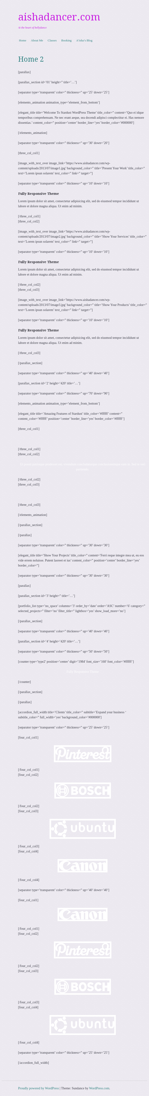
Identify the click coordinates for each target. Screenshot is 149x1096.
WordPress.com (99, 1088)
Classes (52, 40)
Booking (66, 40)
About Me (37, 40)
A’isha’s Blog (84, 40)
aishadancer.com (59, 17)
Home (22, 40)
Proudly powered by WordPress (38, 1088)
